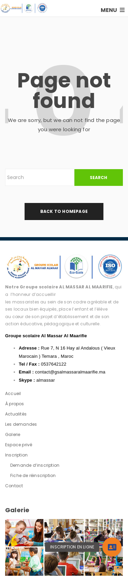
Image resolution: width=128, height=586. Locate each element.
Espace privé (18, 445)
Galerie (12, 434)
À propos (14, 404)
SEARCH (98, 177)
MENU (113, 10)
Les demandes (21, 424)
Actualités (16, 414)
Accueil (13, 393)
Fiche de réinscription (33, 475)
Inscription (16, 455)
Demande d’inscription (34, 465)
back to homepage (64, 211)
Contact (14, 486)
